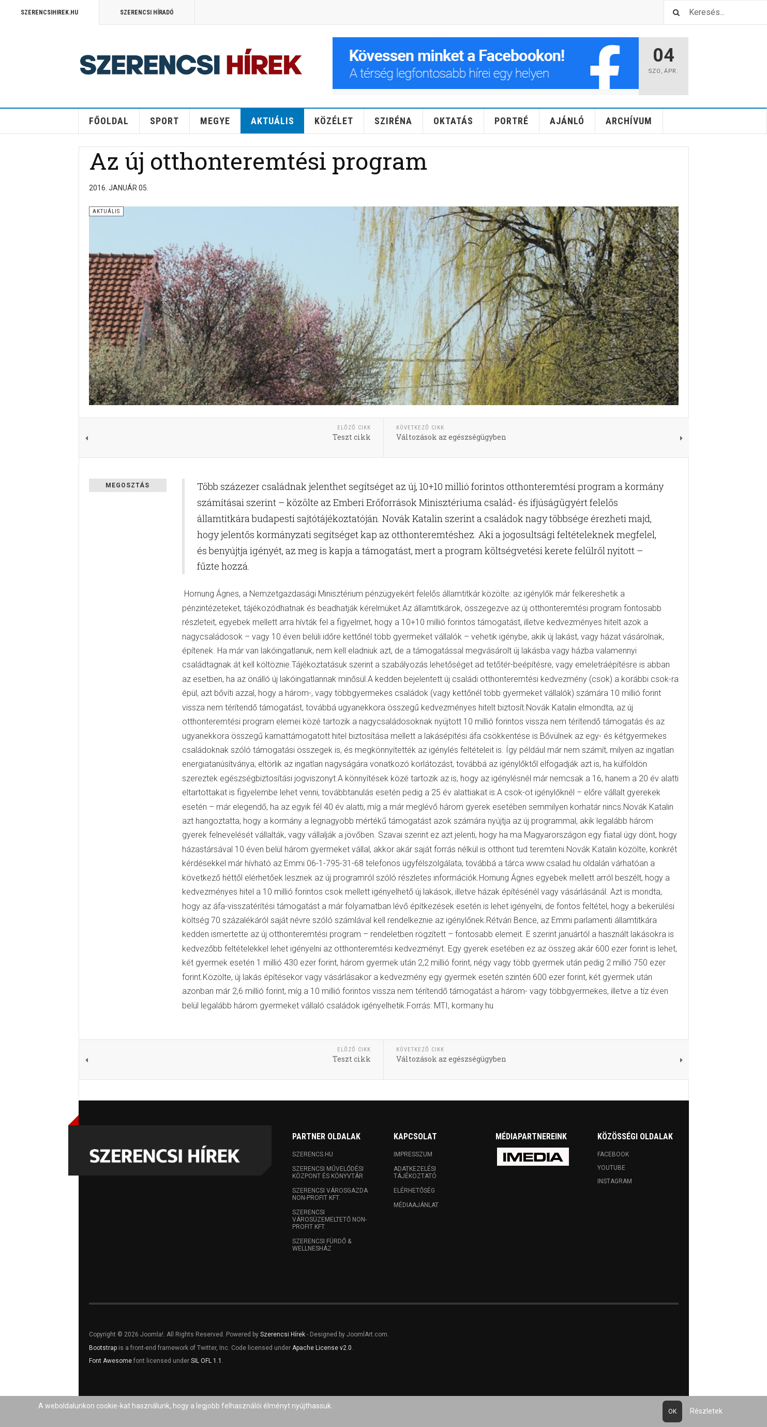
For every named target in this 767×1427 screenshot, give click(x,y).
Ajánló (567, 120)
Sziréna (393, 120)
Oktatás (453, 120)
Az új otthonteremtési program (258, 160)
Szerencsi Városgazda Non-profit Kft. (330, 1194)
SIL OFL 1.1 (206, 1360)
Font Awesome (110, 1360)
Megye (215, 120)
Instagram (614, 1181)
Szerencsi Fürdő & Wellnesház (321, 1245)
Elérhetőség (414, 1190)
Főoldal (109, 120)
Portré (511, 120)
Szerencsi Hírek (282, 1334)
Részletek (706, 1411)
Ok (672, 1411)
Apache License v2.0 (322, 1347)
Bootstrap (103, 1347)
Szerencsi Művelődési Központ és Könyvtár (328, 1172)
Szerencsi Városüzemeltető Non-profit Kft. (329, 1219)
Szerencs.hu (312, 1154)
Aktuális (272, 120)
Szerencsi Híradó (147, 12)
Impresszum (413, 1154)
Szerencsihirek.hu (49, 12)
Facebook (613, 1154)
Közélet (333, 120)
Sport (164, 120)
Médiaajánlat (416, 1205)
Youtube (611, 1167)
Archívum (629, 120)
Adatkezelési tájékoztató (415, 1172)
